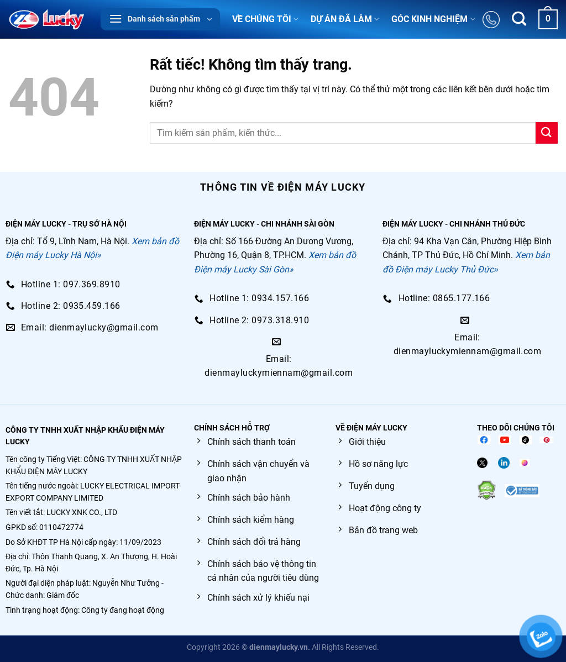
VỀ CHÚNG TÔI (265, 19)
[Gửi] (547, 133)
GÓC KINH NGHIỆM (433, 19)
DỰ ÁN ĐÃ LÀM (345, 19)
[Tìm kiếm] (519, 20)
